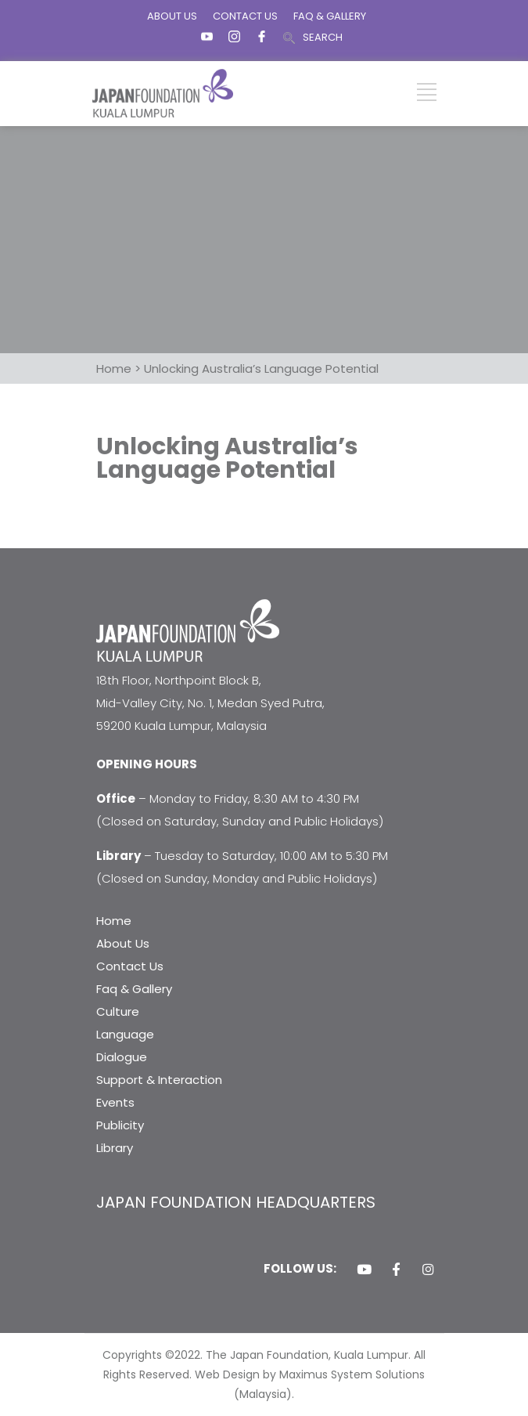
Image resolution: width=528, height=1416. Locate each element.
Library (114, 1148)
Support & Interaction (159, 1079)
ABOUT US (172, 16)
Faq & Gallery (134, 989)
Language (125, 1034)
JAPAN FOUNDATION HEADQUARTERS (235, 1202)
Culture (117, 1011)
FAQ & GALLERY (329, 16)
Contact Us (129, 966)
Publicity (120, 1125)
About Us (122, 943)
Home (113, 920)
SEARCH (323, 37)
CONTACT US (245, 16)
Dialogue (121, 1057)
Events (115, 1102)
